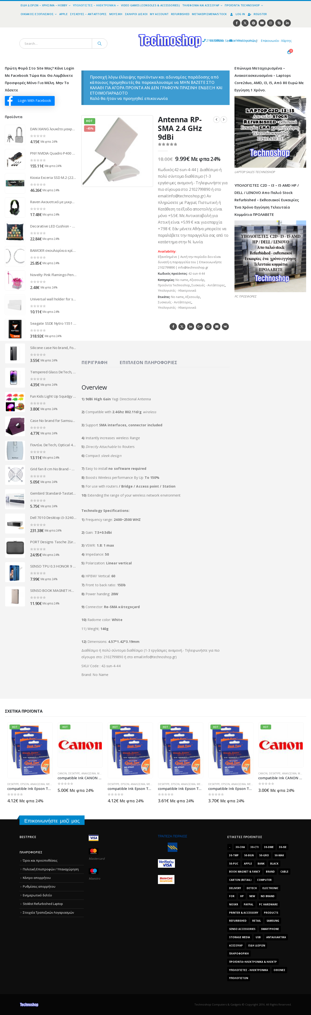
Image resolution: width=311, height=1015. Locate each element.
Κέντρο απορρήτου (37, 878)
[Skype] (278, 22)
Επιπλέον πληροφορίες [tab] (148, 362)
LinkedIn (190, 326)
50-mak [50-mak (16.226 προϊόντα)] (279, 855)
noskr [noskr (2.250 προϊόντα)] (233, 904)
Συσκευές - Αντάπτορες (208, 285)
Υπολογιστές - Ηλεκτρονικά (177, 291)
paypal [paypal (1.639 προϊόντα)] (248, 904)
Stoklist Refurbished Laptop (43, 904)
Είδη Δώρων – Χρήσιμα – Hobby (44, 5)
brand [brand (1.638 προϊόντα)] (270, 871)
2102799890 (172, 41)
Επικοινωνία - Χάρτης (276, 41)
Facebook (173, 326)
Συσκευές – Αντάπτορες (88, 14)
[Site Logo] (125, 30)
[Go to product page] (15, 135)
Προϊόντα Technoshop (242, 5)
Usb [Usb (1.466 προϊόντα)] (258, 937)
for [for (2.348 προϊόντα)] (231, 896)
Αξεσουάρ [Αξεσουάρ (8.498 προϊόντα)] (236, 945)
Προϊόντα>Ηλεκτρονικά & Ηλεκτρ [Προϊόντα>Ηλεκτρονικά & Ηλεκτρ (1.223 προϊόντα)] (253, 961)
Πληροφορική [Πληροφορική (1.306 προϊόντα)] (239, 953)
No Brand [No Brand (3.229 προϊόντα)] (268, 896)
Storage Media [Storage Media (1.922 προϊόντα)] (239, 937)
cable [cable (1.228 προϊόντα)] (284, 871)
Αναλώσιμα (37, 784)
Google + (199, 326)
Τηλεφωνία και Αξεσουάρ (200, 5)
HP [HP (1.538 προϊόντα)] (242, 896)
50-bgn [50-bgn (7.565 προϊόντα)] (249, 855)
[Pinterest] (253, 22)
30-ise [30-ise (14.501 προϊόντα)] (282, 847)
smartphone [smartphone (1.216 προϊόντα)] (270, 929)
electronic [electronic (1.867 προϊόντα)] (270, 888)
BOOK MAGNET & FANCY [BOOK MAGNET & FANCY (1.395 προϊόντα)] (244, 871)
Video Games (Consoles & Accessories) (150, 5)
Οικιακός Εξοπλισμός (37, 14)
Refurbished (180, 14)
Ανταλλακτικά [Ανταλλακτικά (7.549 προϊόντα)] (276, 937)
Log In (237, 14)
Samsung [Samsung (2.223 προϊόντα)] (273, 920)
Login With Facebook (29, 101)
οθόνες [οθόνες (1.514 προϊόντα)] (279, 970)
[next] (223, 119)
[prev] (216, 119)
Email (216, 326)
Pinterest (208, 326)
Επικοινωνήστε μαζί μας (52, 821)
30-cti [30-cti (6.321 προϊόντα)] (255, 847)
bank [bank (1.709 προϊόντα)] (261, 863)
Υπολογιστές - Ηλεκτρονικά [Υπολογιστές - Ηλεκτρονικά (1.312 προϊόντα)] (248, 970)
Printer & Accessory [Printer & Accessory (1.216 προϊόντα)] (243, 912)
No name (181, 280)
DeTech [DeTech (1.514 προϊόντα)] (252, 888)
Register (257, 14)
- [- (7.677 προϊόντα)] (229, 847)
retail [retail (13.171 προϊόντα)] (256, 920)
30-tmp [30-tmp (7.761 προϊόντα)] (234, 855)
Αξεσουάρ (197, 280)
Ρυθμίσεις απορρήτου (39, 886)
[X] (245, 22)
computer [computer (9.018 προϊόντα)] (264, 880)
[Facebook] (236, 22)
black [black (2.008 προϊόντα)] (274, 863)
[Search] (99, 43)
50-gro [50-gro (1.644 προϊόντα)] (264, 855)
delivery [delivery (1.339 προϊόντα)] (235, 888)
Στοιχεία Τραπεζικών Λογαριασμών (48, 912)
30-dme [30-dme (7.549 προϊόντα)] (269, 847)
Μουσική (115, 14)
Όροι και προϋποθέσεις (40, 860)
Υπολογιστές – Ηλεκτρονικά (94, 5)
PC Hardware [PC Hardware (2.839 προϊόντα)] (268, 904)
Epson (24, 784)
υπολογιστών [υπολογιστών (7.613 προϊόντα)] (238, 978)
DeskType (13, 784)
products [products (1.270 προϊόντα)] (271, 912)
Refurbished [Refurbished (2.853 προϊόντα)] (238, 920)
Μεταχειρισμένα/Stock (209, 14)
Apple (63, 14)
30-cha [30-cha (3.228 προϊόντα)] (240, 847)
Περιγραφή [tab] (94, 362)
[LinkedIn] (287, 22)
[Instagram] (270, 22)
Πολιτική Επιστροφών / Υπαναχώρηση (51, 869)
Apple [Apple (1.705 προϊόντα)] (248, 863)
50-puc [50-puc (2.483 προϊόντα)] (233, 863)
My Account (159, 14)
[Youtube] (262, 22)
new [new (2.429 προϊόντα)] (252, 896)
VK (225, 326)
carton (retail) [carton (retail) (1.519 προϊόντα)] (240, 880)
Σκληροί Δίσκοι (136, 14)
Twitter (181, 326)
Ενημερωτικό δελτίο (37, 895)
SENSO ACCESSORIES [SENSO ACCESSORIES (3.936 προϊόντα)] (242, 929)
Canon (62, 773)
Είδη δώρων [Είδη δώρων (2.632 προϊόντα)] (256, 945)
